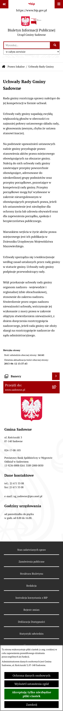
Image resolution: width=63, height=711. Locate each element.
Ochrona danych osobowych (31, 675)
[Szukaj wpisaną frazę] (55, 45)
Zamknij (31, 704)
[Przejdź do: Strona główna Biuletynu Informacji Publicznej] (4, 66)
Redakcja (31, 585)
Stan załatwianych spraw (31, 549)
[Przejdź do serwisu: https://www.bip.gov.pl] (31, 6)
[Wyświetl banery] (56, 376)
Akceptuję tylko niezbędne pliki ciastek (31, 694)
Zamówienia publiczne (32, 561)
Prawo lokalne (16, 66)
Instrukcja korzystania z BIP (31, 597)
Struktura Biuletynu (31, 573)
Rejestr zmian (31, 609)
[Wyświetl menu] (59, 4)
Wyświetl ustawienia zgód (31, 684)
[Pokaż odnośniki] (4, 4)
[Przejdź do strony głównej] (31, 27)
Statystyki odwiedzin (31, 633)
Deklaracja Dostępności (31, 621)
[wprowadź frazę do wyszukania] (26, 45)
